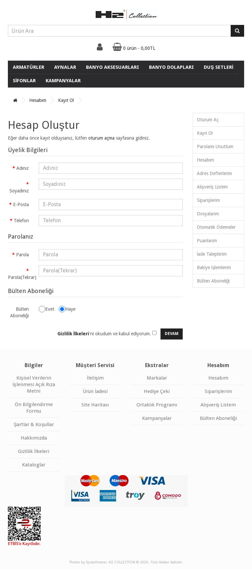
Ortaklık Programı (156, 405)
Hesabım (37, 100)
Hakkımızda (34, 438)
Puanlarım (207, 240)
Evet (46, 309)
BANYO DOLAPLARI (171, 67)
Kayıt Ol (66, 100)
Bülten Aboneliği (19, 312)
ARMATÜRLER (28, 67)
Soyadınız (19, 190)
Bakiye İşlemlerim (214, 267)
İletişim (95, 378)
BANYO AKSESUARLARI (112, 67)
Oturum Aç (208, 119)
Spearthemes (96, 562)
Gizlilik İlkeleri (33, 451)
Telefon (21, 220)
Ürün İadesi (95, 391)
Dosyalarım (208, 213)
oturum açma (101, 138)
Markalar (157, 378)
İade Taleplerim (212, 254)
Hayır (67, 309)
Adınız (22, 168)
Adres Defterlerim (214, 173)
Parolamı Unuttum (215, 146)
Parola (22, 254)
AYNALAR (65, 67)
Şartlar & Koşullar (33, 424)
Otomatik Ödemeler (216, 227)
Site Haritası (95, 405)
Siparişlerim (208, 200)
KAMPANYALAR (63, 81)
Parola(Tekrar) (21, 277)
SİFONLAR (24, 81)
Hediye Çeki (157, 391)
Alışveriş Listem (212, 186)
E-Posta (21, 204)
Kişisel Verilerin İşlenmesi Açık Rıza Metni (33, 384)
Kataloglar (33, 465)
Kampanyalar (157, 418)
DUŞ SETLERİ (218, 67)
